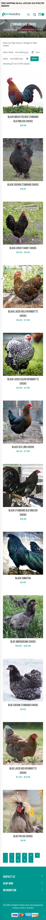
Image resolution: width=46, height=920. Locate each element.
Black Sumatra (23, 578)
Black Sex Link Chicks (23, 447)
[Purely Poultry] (11, 14)
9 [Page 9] (24, 860)
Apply (34, 58)
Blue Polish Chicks (23, 836)
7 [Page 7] (11, 860)
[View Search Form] (34, 14)
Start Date (8, 52)
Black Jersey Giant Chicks (23, 248)
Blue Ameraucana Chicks (23, 642)
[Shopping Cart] (41, 14)
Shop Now (8, 883)
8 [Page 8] (18, 860)
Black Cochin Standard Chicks (23, 185)
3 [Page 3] (24, 855)
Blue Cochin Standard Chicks (23, 705)
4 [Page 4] (31, 855)
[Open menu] (28, 14)
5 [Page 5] (37, 855)
